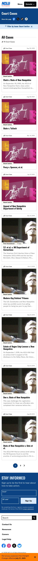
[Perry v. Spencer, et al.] (19, 151)
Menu (20, 4)
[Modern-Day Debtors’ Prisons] (19, 287)
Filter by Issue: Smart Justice (19, 26)
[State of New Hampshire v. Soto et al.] (19, 436)
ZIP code (5, 499)
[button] (22, 19)
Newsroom (6, 529)
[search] (34, 518)
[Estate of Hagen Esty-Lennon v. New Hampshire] (19, 337)
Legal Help (6, 539)
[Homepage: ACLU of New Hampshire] (9, 4)
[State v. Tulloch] (19, 113)
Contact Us (7, 524)
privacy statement (28, 509)
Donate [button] (29, 4)
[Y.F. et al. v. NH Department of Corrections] (19, 238)
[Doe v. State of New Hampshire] (19, 386)
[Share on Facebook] (13, 20)
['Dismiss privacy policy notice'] (35, 557)
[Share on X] (18, 20)
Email (4, 492)
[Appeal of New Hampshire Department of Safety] (19, 191)
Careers (5, 534)
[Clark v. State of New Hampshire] (19, 69)
